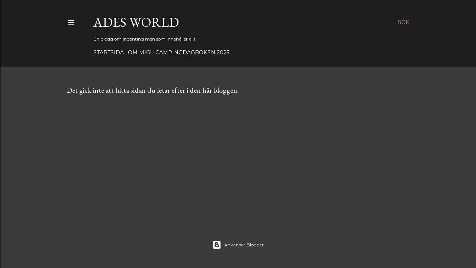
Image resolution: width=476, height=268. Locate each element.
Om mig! (139, 52)
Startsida (108, 52)
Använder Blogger (238, 244)
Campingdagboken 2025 (192, 52)
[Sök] (403, 22)
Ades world (136, 22)
